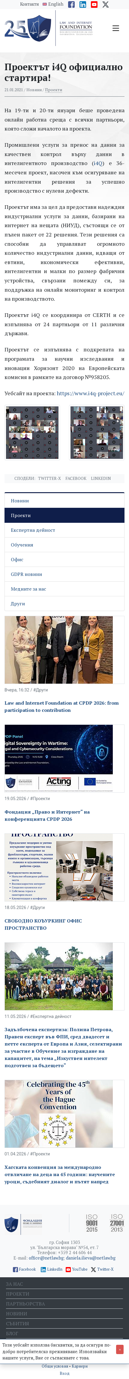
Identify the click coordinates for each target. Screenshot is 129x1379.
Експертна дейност (33, 530)
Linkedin (101, 478)
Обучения (22, 544)
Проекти (53, 89)
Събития (17, 1323)
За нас (14, 1284)
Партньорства (25, 1303)
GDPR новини (26, 574)
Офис (17, 559)
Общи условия (55, 1366)
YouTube (80, 1269)
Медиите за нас (28, 589)
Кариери (80, 1366)
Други (18, 603)
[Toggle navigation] (115, 28)
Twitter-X (49, 478)
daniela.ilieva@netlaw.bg (91, 1258)
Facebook (75, 478)
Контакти (29, 4)
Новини (20, 500)
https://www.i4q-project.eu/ (90, 393)
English (55, 4)
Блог (12, 1333)
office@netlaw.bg (46, 1258)
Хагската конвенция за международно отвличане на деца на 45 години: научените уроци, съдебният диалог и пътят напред (59, 1174)
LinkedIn (54, 1269)
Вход (65, 1373)
